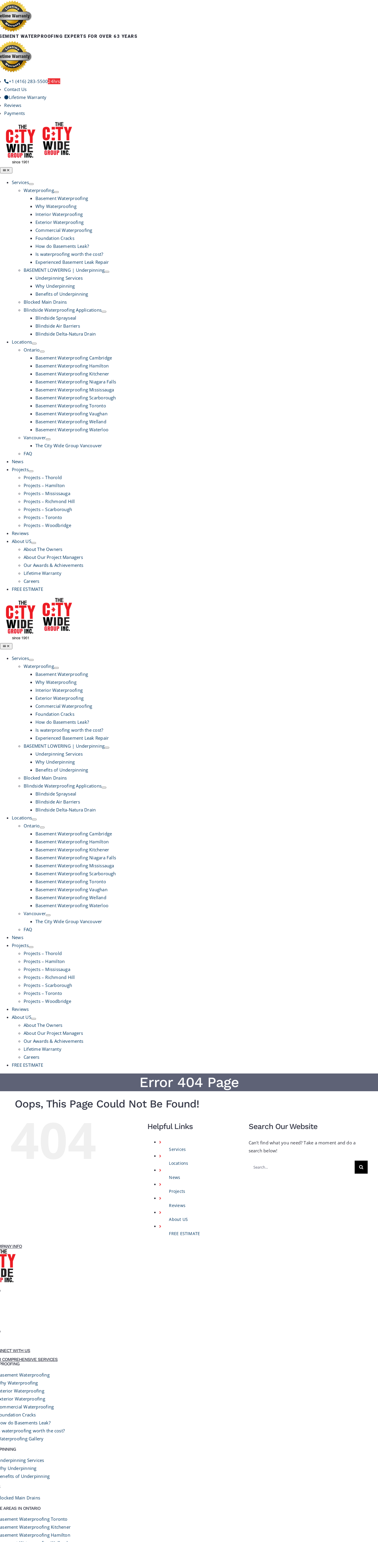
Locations (178, 687)
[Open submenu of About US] (33, 543)
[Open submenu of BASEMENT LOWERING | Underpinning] (107, 272)
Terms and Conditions (183, 1406)
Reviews (177, 729)
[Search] (361, 691)
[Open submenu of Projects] (31, 471)
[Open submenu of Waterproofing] (56, 192)
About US (178, 743)
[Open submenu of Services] (31, 184)
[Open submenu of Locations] (34, 343)
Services (177, 673)
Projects (177, 715)
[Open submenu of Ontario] (42, 351)
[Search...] (302, 691)
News (174, 701)
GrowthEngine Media (258, 1406)
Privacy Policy (140, 1406)
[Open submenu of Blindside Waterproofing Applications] (104, 312)
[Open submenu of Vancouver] (48, 439)
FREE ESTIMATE (184, 757)
